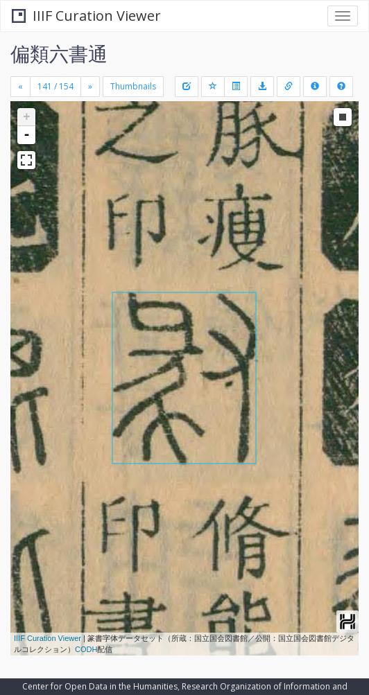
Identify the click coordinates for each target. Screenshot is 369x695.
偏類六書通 (59, 53)
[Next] (90, 86)
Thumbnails (133, 86)
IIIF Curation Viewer (86, 15)
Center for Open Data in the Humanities (100, 686)
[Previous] (20, 86)
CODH (86, 649)
